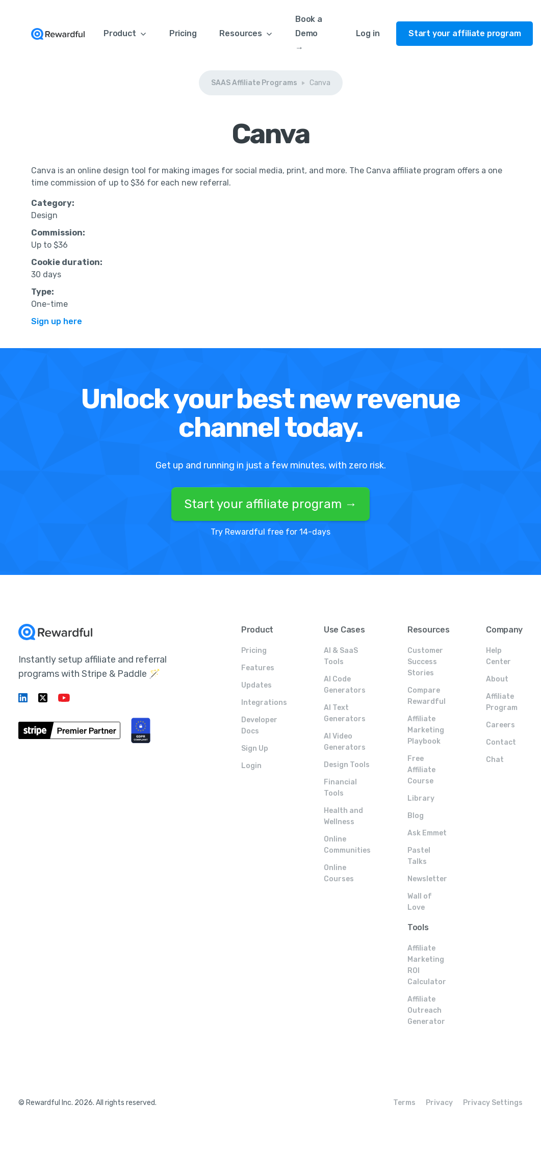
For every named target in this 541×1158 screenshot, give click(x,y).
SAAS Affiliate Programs (254, 82)
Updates (256, 685)
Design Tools (347, 764)
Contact (501, 742)
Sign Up (254, 748)
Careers (500, 725)
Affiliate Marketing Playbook (425, 730)
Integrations (264, 702)
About (497, 679)
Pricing (183, 33)
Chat (495, 759)
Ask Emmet (427, 833)
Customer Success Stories (425, 661)
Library (420, 798)
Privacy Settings (493, 1102)
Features (257, 668)
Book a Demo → (308, 33)
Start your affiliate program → (270, 504)
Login (251, 765)
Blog (415, 815)
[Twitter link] (44, 697)
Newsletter (427, 879)
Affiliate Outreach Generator (426, 1010)
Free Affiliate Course (421, 769)
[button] (125, 33)
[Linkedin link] (24, 697)
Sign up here (56, 321)
